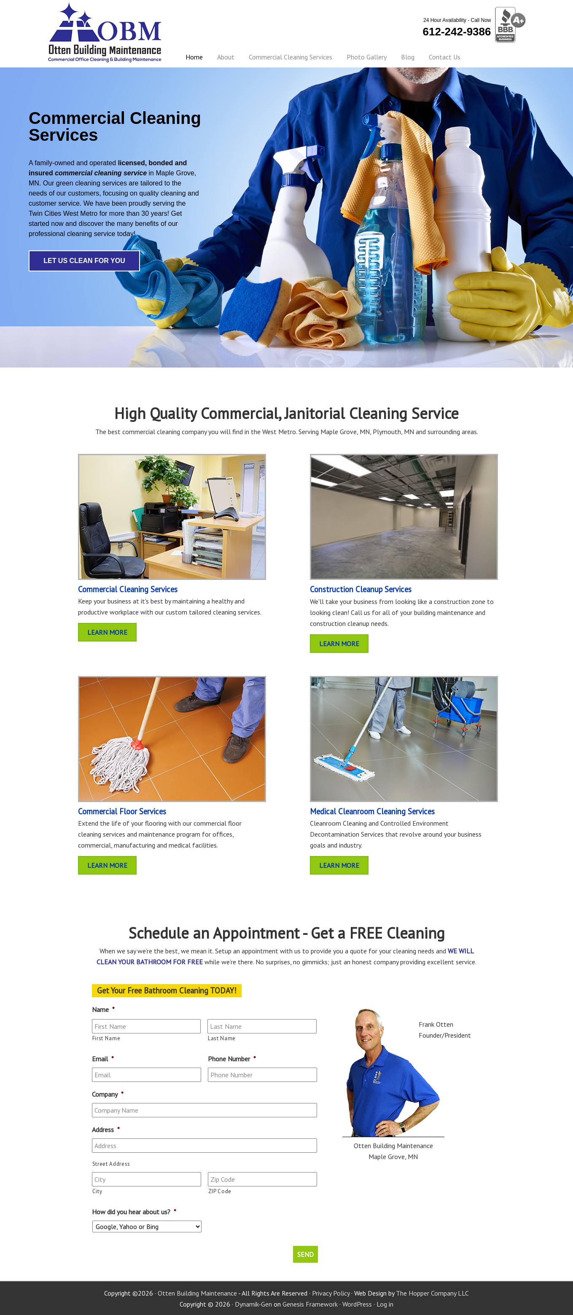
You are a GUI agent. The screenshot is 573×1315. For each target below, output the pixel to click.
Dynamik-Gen (253, 1303)
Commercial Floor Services (122, 811)
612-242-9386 (457, 31)
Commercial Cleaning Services (128, 589)
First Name (106, 1038)
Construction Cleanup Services (361, 589)
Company (108, 1094)
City (97, 1191)
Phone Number (232, 1059)
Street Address (111, 1163)
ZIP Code (219, 1191)
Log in (385, 1303)
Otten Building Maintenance (105, 32)
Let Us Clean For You (84, 260)
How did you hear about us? (134, 1212)
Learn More (107, 632)
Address (106, 1129)
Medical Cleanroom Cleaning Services (372, 811)
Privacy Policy (331, 1292)
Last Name (222, 1038)
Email (103, 1059)
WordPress (357, 1303)
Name (103, 1009)
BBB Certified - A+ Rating (509, 25)
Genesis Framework (310, 1303)
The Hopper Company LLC (432, 1292)
